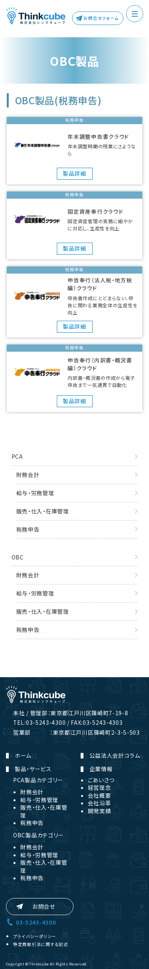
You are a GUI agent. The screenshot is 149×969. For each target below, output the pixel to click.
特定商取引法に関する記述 (40, 944)
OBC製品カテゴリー (38, 835)
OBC (18, 557)
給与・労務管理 (35, 493)
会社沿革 (99, 803)
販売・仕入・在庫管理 (42, 511)
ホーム (23, 755)
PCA (17, 456)
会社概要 (99, 795)
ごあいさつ (101, 780)
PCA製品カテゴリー (38, 780)
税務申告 (28, 529)
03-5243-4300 (36, 922)
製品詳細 (74, 173)
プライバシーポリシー (34, 936)
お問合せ (44, 906)
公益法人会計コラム (114, 755)
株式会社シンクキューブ (36, 16)
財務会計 (28, 475)
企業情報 (101, 769)
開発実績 (99, 811)
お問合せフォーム (101, 18)
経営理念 (99, 787)
